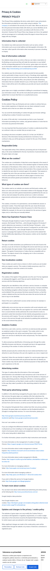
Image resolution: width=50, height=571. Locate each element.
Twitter (42, 560)
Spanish (36, 4)
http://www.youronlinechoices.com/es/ (26, 492)
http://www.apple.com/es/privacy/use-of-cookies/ (21, 468)
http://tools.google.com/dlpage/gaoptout (18, 481)
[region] (20, 560)
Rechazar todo (20, 567)
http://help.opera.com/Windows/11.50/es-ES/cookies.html (23, 475)
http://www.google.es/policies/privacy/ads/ (25, 418)
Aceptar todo (33, 567)
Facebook (42, 555)
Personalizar (8, 567)
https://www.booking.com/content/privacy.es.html (22, 69)
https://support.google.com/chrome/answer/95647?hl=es (24, 444)
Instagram (42, 557)
